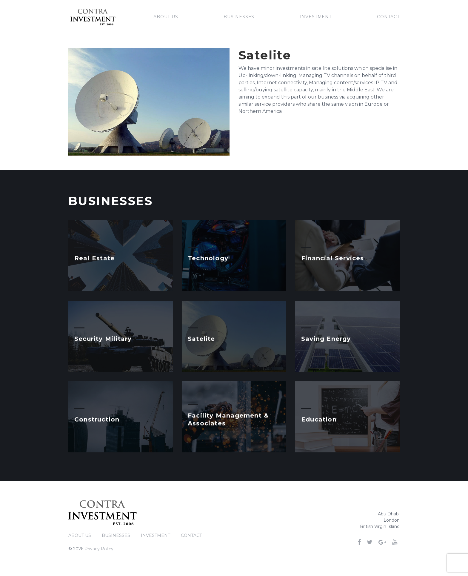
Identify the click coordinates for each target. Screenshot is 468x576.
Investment (316, 16)
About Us (165, 16)
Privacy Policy (98, 549)
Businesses (239, 16)
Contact (388, 16)
